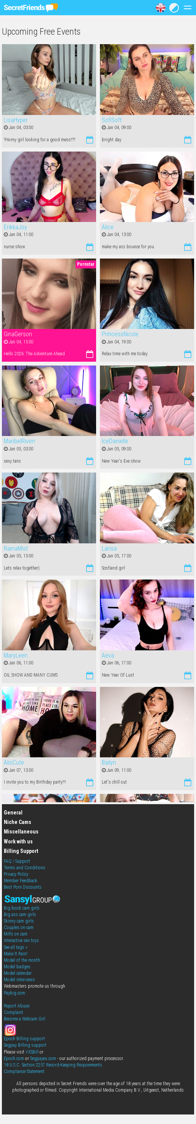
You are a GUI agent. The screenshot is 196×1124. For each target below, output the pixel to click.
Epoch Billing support (24, 1038)
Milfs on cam (15, 934)
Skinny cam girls (19, 921)
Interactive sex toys (21, 940)
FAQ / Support (17, 861)
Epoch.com (14, 1058)
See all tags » (15, 947)
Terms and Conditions (24, 867)
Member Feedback (20, 880)
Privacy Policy (16, 874)
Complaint (13, 1012)
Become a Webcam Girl (24, 1019)
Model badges (17, 966)
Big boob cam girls (22, 908)
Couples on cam (19, 927)
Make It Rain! (15, 953)
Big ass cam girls (20, 914)
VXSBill (32, 1052)
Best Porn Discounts (23, 887)
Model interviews (19, 979)
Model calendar (18, 973)
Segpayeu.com (43, 1058)
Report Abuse (16, 1006)
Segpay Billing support (25, 1045)
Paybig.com (14, 993)
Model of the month (22, 960)
